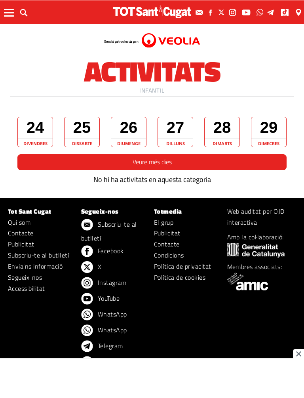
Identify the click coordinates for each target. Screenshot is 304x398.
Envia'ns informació (35, 266)
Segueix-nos (25, 277)
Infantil (152, 90)
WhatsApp (104, 315)
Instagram (104, 283)
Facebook (102, 252)
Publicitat (21, 244)
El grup (163, 222)
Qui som (19, 222)
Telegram (102, 346)
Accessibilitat (26, 288)
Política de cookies (179, 277)
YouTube (100, 299)
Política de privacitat (182, 266)
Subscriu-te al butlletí (38, 255)
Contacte (21, 233)
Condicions (169, 255)
